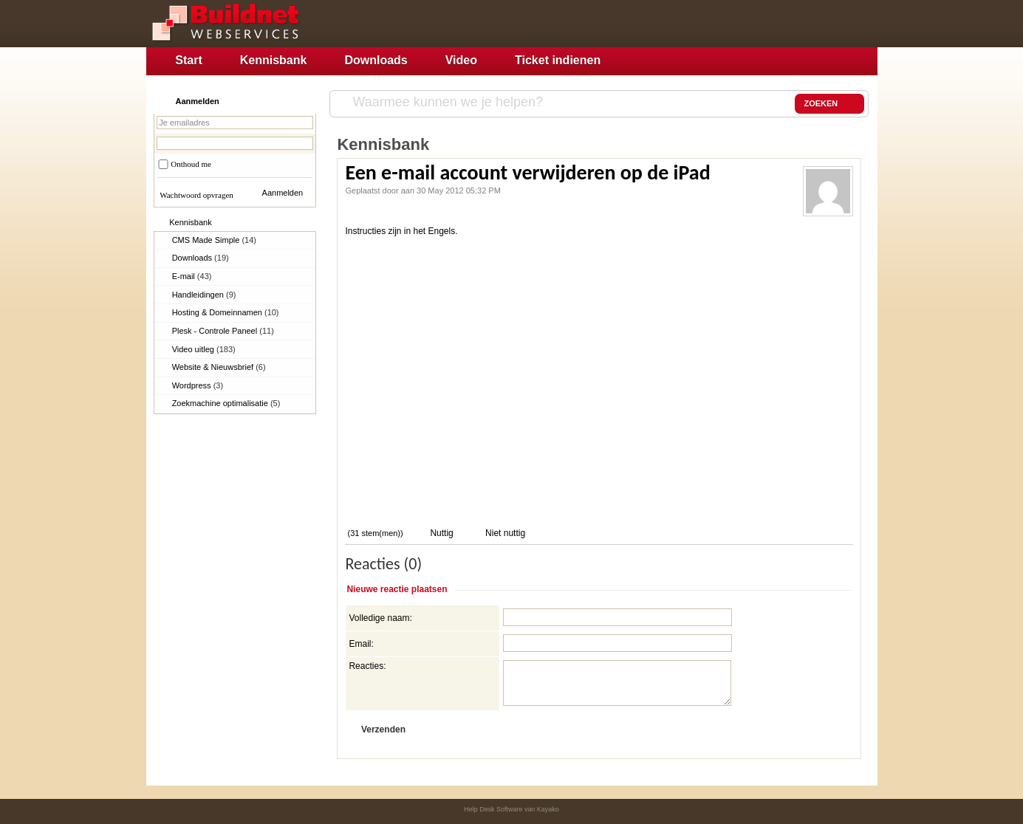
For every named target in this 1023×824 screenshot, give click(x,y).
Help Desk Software (493, 809)
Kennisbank (273, 60)
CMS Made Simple (214, 240)
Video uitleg (204, 349)
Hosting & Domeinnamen (225, 312)
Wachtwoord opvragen (196, 194)
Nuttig (441, 533)
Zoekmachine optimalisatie (226, 403)
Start (188, 60)
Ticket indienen (558, 60)
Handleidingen (204, 294)
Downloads (375, 60)
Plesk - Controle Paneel (223, 330)
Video (461, 60)
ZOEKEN (829, 104)
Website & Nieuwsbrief (219, 367)
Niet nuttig (504, 533)
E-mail (192, 276)
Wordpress (198, 385)
